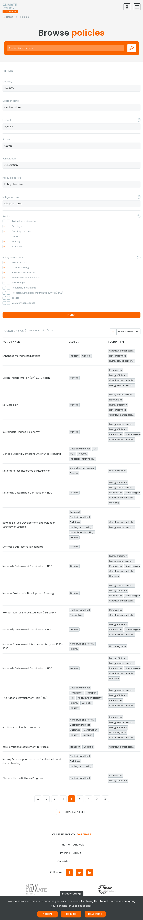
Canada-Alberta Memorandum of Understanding (32, 454)
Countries (63, 861)
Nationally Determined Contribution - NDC (27, 492)
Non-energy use (117, 355)
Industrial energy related (82, 458)
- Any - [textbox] (8, 126)
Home (66, 845)
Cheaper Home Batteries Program (23, 778)
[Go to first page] (37, 798)
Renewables (115, 370)
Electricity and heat (80, 448)
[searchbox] (71, 88)
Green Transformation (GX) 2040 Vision (26, 378)
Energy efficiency (118, 375)
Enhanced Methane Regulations (21, 356)
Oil (95, 448)
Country (7, 81)
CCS (72, 453)
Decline (71, 914)
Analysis (78, 845)
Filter (71, 315)
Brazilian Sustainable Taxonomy (21, 727)
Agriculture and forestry (82, 468)
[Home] (10, 6)
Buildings (75, 522)
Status (6, 139)
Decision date (11, 101)
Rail (72, 697)
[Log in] (127, 6)
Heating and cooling (81, 527)
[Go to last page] (105, 798)
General (86, 355)
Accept (47, 914)
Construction (90, 729)
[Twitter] (79, 872)
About (77, 853)
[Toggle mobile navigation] (137, 6)
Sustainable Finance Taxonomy (21, 432)
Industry (74, 355)
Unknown (114, 502)
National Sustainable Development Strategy (28, 593)
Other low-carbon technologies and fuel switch (122, 350)
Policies (65, 853)
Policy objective (12, 178)
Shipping (88, 746)
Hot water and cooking (82, 532)
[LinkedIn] (89, 872)
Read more (95, 914)
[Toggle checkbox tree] (4, 221)
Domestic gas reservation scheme (23, 546)
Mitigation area (11, 197)
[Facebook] (69, 872)
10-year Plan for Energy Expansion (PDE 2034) (29, 612)
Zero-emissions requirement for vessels (26, 747)
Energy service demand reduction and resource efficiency (122, 360)
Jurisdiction (9, 158)
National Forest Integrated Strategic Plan (26, 470)
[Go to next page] (97, 798)
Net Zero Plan (10, 405)
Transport (75, 512)
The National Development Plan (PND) (25, 698)
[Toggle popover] (138, 120)
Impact (7, 120)
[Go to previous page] (46, 798)
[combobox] (71, 88)
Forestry (74, 473)
